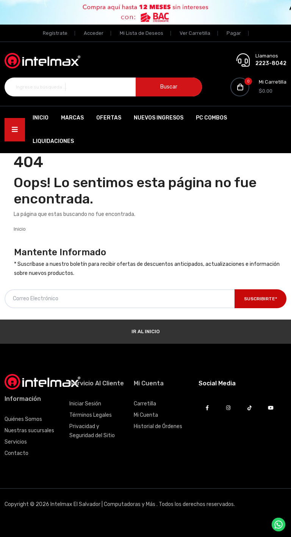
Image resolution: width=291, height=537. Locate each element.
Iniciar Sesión (85, 403)
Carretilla (145, 403)
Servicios (16, 442)
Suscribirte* (260, 298)
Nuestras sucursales (29, 430)
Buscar (168, 87)
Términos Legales (90, 415)
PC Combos (211, 118)
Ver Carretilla (195, 33)
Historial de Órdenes (158, 426)
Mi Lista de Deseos (141, 33)
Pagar (234, 33)
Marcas (72, 118)
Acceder (93, 33)
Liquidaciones (53, 141)
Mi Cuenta (146, 415)
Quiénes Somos (23, 419)
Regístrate (55, 33)
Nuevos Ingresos (158, 118)
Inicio (40, 118)
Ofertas (108, 118)
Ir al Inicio (145, 331)
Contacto (16, 453)
